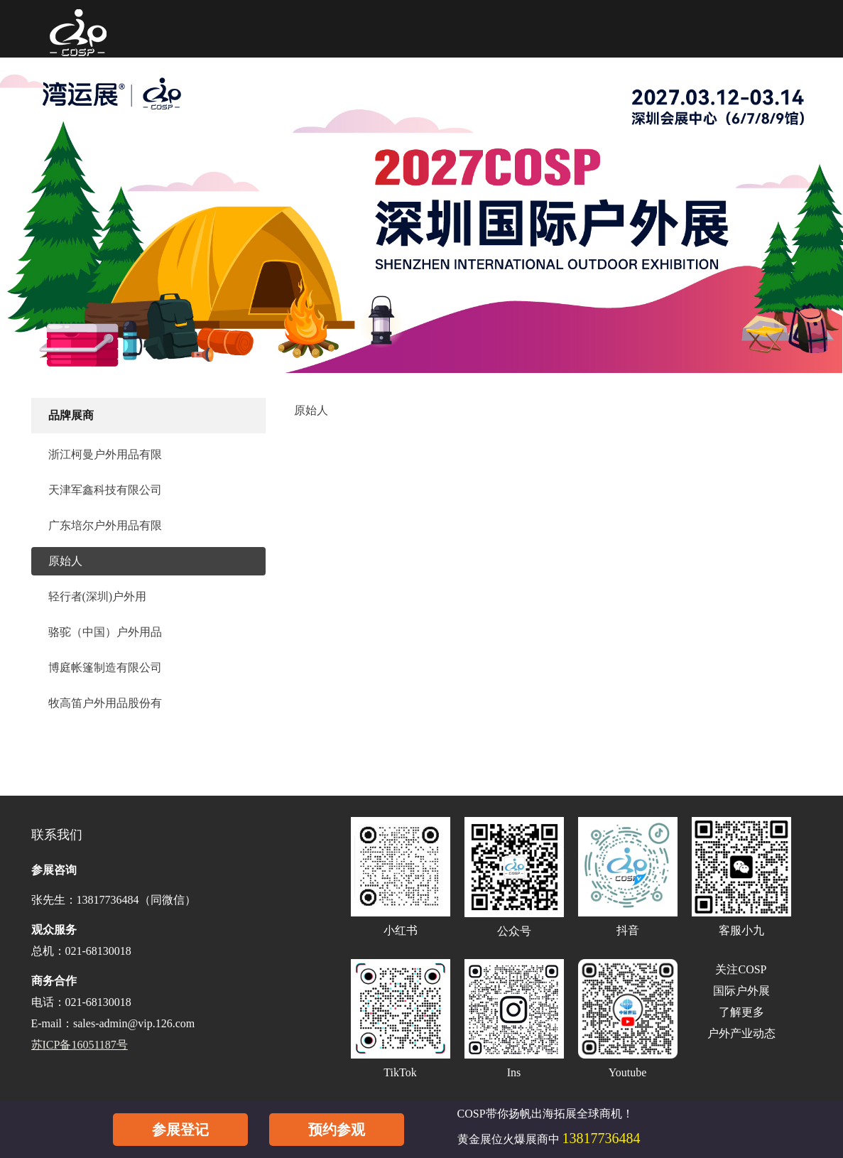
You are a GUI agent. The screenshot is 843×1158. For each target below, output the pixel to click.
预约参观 (336, 1129)
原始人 (65, 561)
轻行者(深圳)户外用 (97, 596)
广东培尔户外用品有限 (105, 525)
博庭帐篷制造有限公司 (105, 667)
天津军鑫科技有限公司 (105, 490)
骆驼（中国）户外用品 (105, 632)
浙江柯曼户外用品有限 (105, 454)
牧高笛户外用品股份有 (105, 703)
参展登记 (180, 1129)
